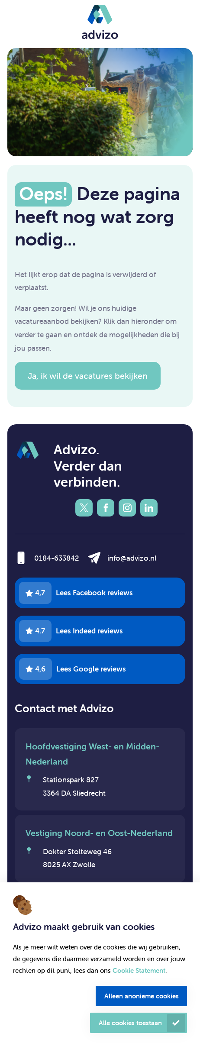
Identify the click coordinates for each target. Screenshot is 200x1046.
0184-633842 (56, 558)
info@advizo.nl (131, 558)
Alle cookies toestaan (130, 1023)
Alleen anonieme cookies (141, 996)
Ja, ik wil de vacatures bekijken (88, 375)
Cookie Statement (139, 970)
